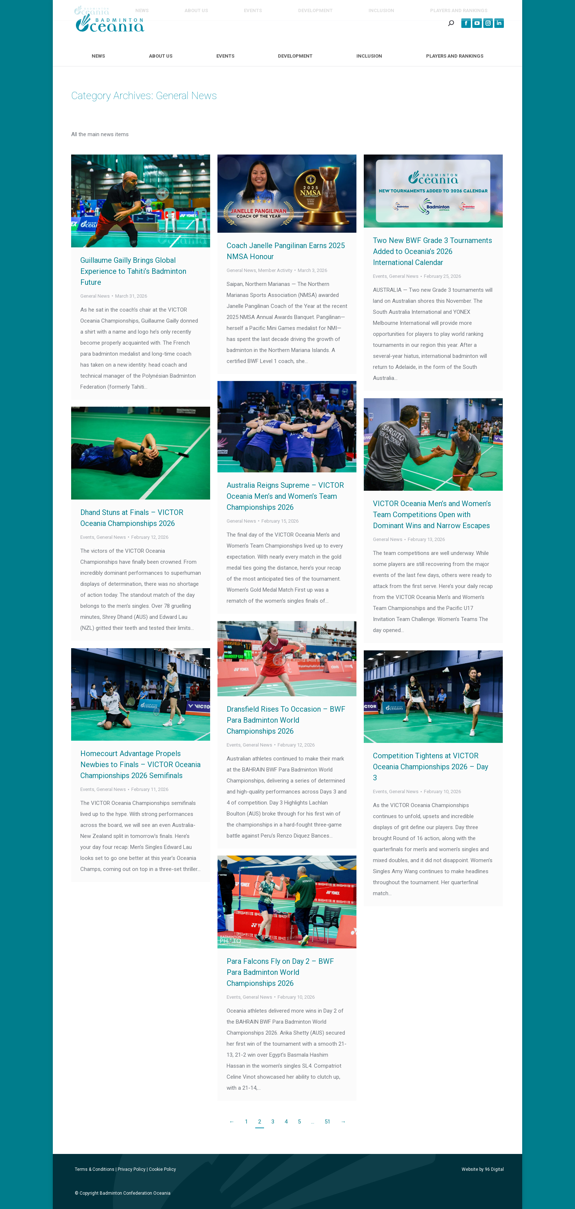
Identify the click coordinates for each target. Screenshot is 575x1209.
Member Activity (275, 270)
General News (95, 296)
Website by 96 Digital (483, 1169)
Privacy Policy (132, 1169)
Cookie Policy (162, 1169)
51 (327, 1121)
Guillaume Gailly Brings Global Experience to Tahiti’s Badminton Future (133, 271)
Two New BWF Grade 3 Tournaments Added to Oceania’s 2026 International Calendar (432, 251)
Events (380, 276)
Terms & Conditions (94, 1169)
